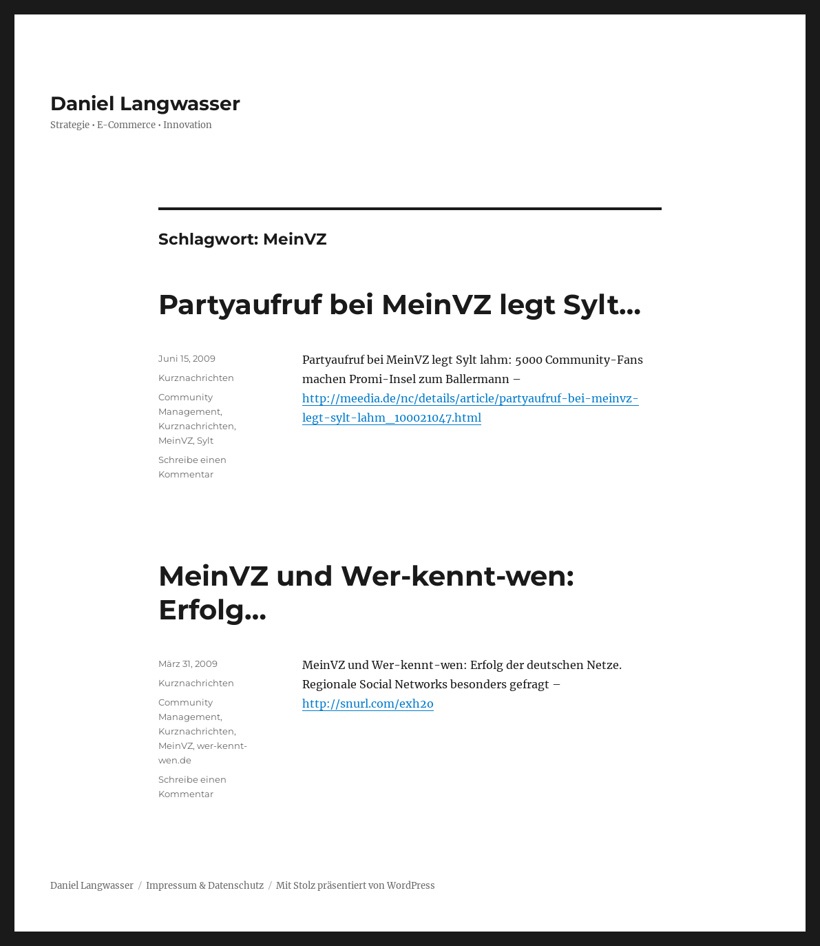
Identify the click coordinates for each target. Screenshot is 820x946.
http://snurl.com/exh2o (368, 703)
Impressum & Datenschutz (205, 886)
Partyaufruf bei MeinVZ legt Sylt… (399, 304)
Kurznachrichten (196, 377)
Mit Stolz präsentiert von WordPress (355, 886)
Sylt (205, 440)
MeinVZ (175, 440)
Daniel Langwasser (145, 103)
